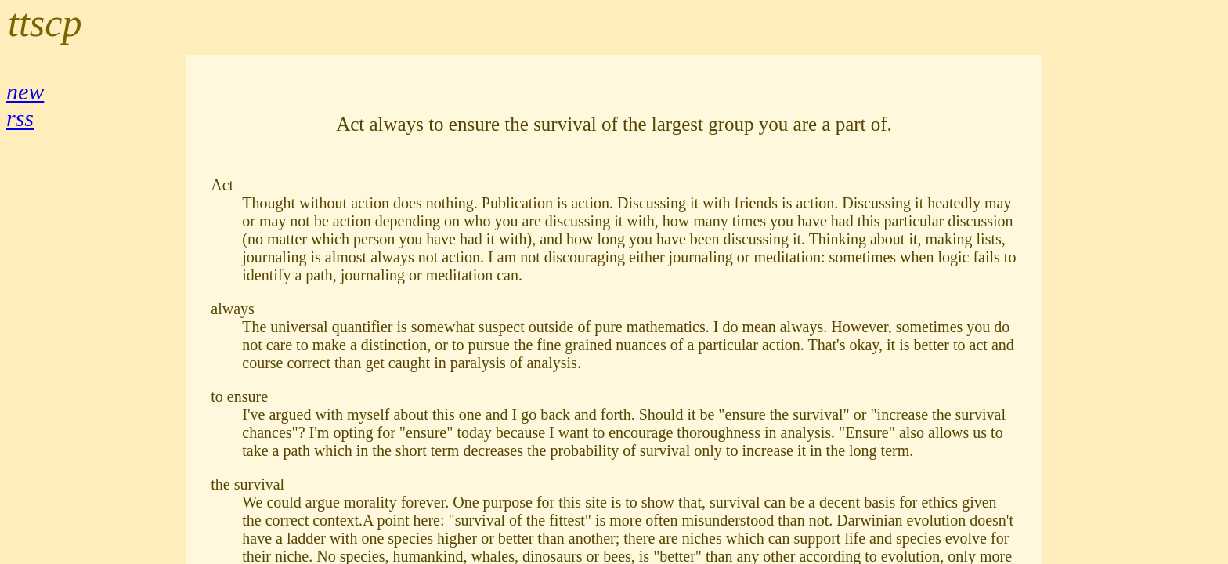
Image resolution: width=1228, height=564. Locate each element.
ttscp (44, 23)
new (25, 91)
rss (20, 118)
